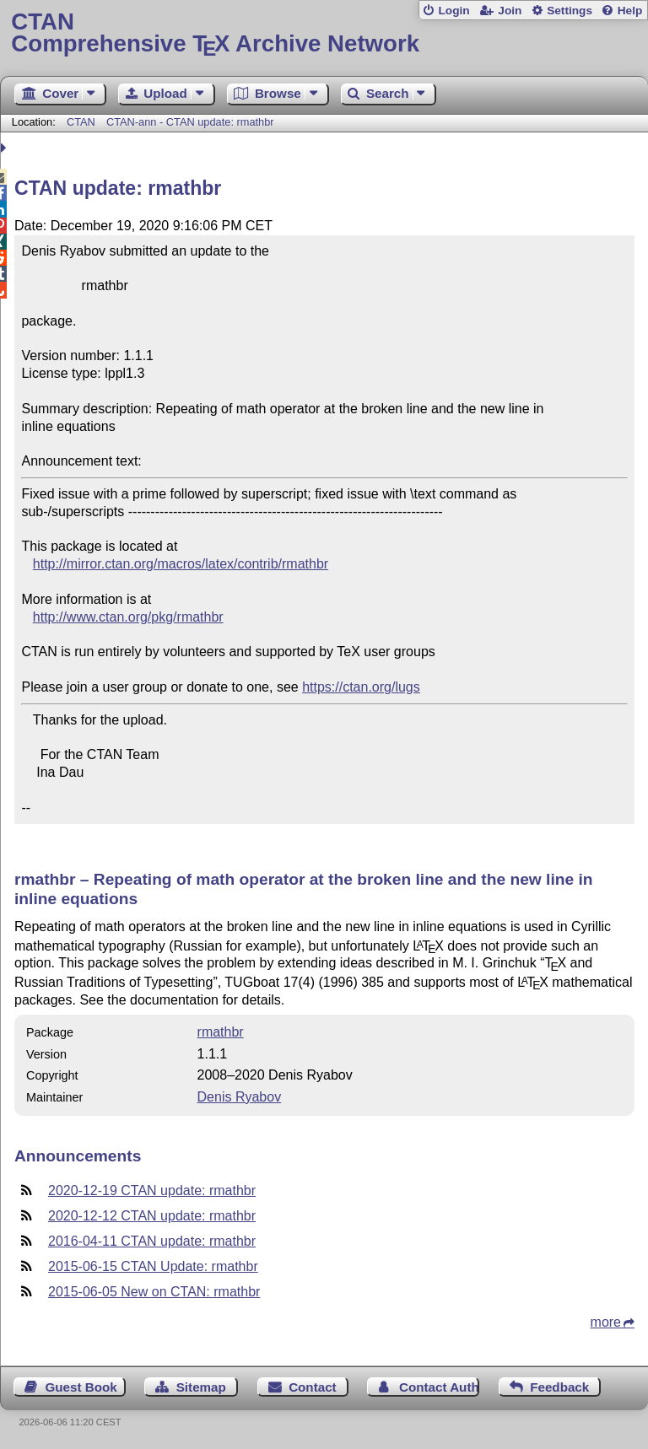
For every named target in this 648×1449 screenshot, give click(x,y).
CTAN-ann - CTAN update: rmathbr (190, 122)
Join (509, 10)
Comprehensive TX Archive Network (323, 33)
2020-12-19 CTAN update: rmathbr (152, 1190)
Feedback (559, 1387)
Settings (569, 10)
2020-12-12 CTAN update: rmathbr (152, 1216)
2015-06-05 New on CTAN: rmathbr (154, 1292)
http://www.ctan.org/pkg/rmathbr (128, 617)
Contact (313, 1387)
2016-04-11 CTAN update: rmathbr (152, 1241)
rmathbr (220, 1032)
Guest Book (81, 1387)
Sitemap (201, 1387)
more (606, 1322)
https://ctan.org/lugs (361, 687)
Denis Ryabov (239, 1097)
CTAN (81, 122)
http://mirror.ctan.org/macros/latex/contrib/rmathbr (180, 564)
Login (453, 10)
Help (630, 10)
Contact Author (439, 1387)
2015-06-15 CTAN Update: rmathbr (153, 1266)
